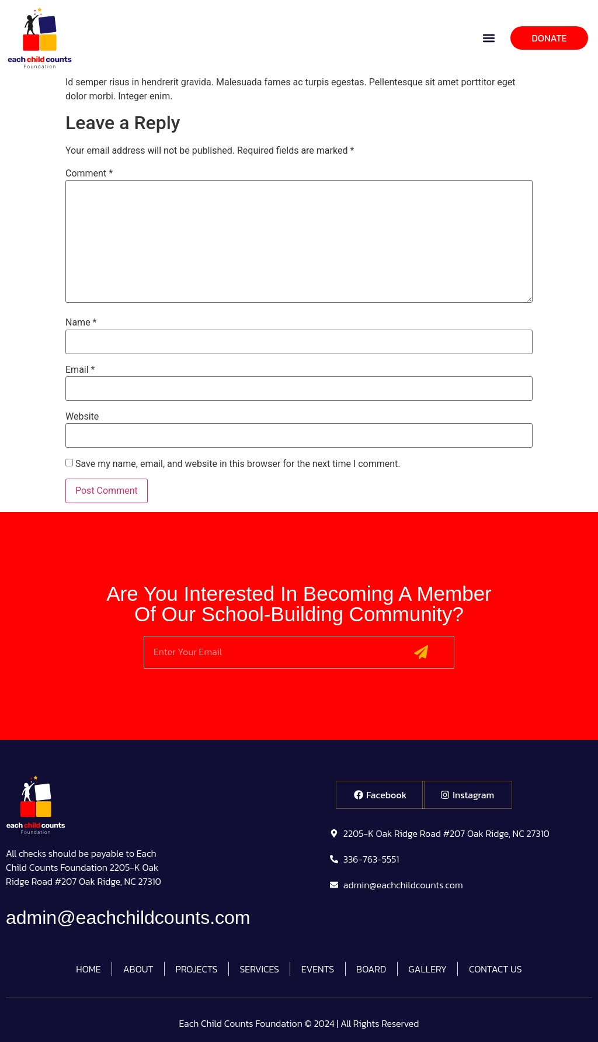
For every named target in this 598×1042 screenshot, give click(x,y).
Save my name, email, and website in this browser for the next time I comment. (238, 464)
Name (81, 322)
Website (82, 416)
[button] (489, 37)
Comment (89, 173)
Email (80, 370)
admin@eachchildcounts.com (128, 917)
